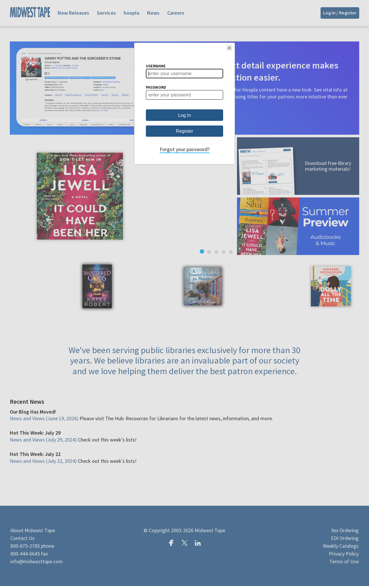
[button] (229, 48)
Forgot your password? (185, 149)
